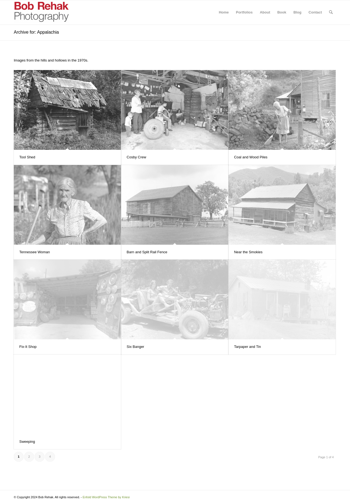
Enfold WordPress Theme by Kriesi (106, 497)
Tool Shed (27, 157)
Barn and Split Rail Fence (147, 252)
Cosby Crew (136, 157)
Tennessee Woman (34, 252)
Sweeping (27, 441)
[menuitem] (223, 12)
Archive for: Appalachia (36, 32)
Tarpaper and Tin (247, 347)
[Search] (330, 12)
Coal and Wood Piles (250, 157)
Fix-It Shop (28, 347)
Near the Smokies (248, 252)
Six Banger (135, 347)
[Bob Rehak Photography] (41, 12)
